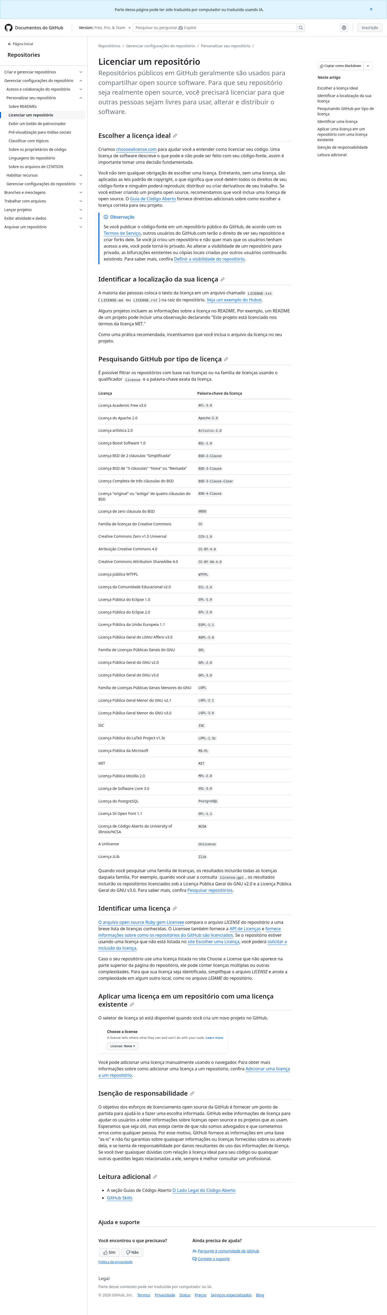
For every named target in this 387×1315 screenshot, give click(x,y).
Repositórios (109, 45)
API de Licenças (245, 929)
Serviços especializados (231, 1295)
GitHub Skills (119, 1198)
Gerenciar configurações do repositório (160, 45)
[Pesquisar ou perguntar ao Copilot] (219, 27)
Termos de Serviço (122, 233)
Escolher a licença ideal (137, 135)
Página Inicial (20, 44)
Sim (109, 1252)
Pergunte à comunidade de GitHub (225, 1250)
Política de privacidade (115, 1262)
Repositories (24, 54)
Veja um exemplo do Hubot (234, 300)
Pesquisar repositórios (210, 890)
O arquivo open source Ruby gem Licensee (141, 922)
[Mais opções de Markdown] (367, 66)
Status (185, 1295)
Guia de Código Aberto (153, 199)
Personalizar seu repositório (225, 45)
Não (132, 1252)
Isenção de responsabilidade (146, 1093)
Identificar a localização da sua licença (161, 279)
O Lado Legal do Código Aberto (204, 1190)
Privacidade (165, 1295)
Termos (143, 1295)
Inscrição (370, 27)
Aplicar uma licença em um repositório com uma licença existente (186, 1000)
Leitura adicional (127, 1176)
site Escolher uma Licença (213, 942)
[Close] (371, 9)
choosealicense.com (136, 149)
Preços (201, 1295)
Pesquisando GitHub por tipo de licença (163, 358)
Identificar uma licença (137, 908)
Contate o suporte (211, 1258)
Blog (260, 1295)
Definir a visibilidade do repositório (209, 259)
